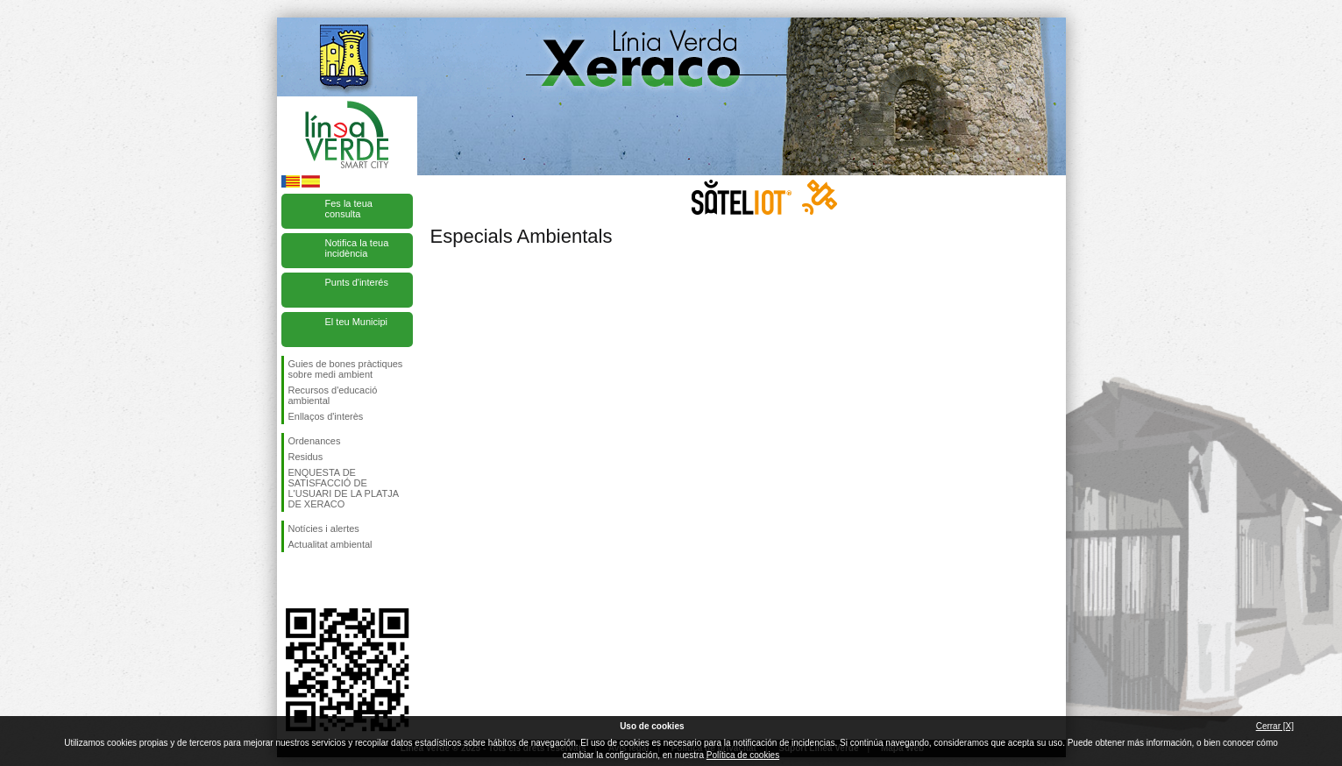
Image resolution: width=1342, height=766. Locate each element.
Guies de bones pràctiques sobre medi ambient (345, 368)
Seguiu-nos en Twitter (320, 580)
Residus (305, 456)
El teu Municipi (356, 321)
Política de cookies (743, 755)
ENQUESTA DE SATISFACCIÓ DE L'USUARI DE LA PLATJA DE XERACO (343, 488)
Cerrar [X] (1275, 726)
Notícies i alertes (323, 528)
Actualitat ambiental (330, 544)
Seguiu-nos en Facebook (291, 580)
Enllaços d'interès (326, 416)
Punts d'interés (356, 282)
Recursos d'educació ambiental (333, 395)
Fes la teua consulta (349, 208)
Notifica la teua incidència (357, 248)
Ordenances (314, 441)
